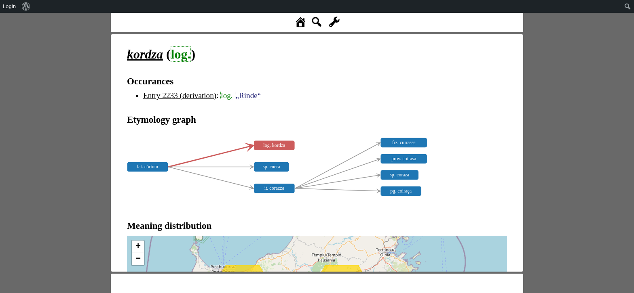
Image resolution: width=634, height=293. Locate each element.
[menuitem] (26, 6)
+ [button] (138, 247)
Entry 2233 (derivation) (179, 95)
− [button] (138, 259)
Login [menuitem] (9, 6)
